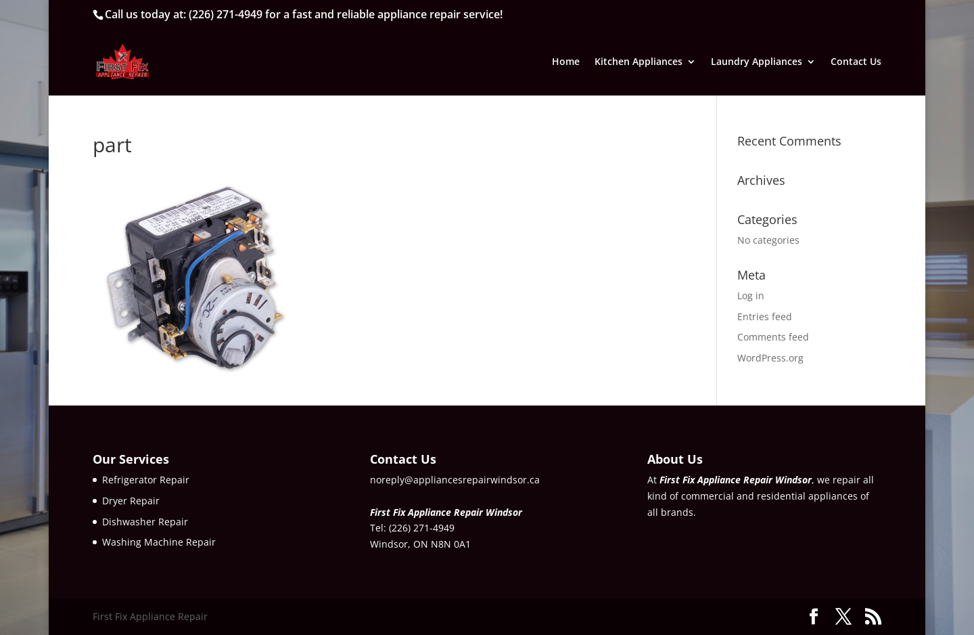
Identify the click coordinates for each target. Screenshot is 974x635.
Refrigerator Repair (145, 479)
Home (566, 62)
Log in (750, 295)
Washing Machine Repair (159, 541)
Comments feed (773, 336)
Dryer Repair (131, 500)
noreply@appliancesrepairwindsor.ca (455, 479)
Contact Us (856, 62)
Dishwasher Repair (145, 521)
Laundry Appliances (756, 62)
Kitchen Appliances (638, 62)
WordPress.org (770, 357)
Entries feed (764, 316)
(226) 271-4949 (225, 14)
